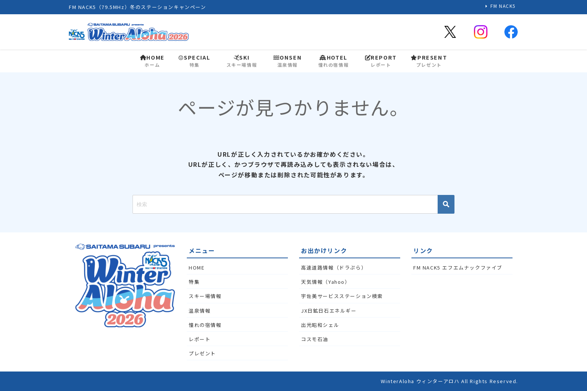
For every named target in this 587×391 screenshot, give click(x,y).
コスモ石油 (314, 339)
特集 (194, 281)
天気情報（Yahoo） (325, 281)
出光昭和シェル (320, 324)
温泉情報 (199, 310)
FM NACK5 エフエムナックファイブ (457, 267)
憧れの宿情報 (205, 324)
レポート (199, 339)
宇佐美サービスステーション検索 (342, 296)
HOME (196, 267)
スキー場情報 (205, 296)
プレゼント (202, 353)
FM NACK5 (503, 6)
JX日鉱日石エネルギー (329, 310)
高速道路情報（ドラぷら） (334, 267)
